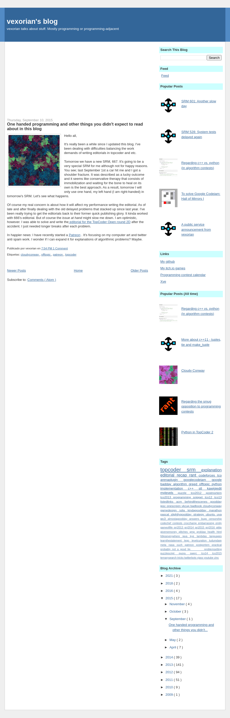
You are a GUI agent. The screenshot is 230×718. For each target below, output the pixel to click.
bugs (205, 518)
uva (219, 514)
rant (194, 475)
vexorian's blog (32, 21)
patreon (58, 254)
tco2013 (166, 497)
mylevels (169, 493)
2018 (170, 583)
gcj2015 (200, 527)
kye (193, 536)
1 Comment (60, 248)
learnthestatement (172, 540)
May (173, 640)
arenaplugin (171, 480)
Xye (163, 281)
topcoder (70, 254)
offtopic (46, 254)
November (177, 604)
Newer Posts (16, 270)
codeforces (208, 475)
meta (164, 545)
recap (183, 475)
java (186, 536)
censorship (215, 518)
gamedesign (170, 510)
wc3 (164, 518)
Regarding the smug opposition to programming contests (201, 406)
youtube (209, 557)
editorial (168, 475)
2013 (170, 665)
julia (183, 510)
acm (180, 501)
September (178, 619)
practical (217, 545)
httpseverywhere (171, 536)
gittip (219, 527)
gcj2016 (210, 527)
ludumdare (215, 540)
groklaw (201, 532)
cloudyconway (30, 254)
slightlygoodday (182, 514)
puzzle (184, 492)
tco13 (218, 497)
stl (203, 488)
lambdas (203, 536)
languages (215, 536)
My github (167, 261)
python (217, 484)
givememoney (169, 532)
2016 (170, 591)
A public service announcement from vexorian (196, 229)
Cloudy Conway (193, 370)
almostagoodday (178, 518)
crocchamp (191, 523)
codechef (166, 523)
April (173, 647)
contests (178, 523)
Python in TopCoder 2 (197, 432)
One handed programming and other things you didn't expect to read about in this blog (75, 126)
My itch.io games (172, 268)
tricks (180, 557)
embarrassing (206, 523)
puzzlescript (169, 553)
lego (188, 540)
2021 (170, 576)
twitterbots (190, 557)
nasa (173, 545)
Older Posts (139, 270)
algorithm (181, 484)
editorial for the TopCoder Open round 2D (99, 222)
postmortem (214, 492)
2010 (170, 687)
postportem (204, 545)
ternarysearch (168, 557)
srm (194, 469)
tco (219, 475)
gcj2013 (179, 527)
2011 (170, 680)
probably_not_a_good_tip (182, 549)
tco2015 (217, 553)
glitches (184, 532)
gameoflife (167, 527)
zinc (216, 557)
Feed (165, 76)
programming (183, 497)
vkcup (186, 505)
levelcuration (200, 540)
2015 (170, 598)
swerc (195, 553)
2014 (170, 657)
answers (195, 518)
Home (78, 270)
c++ (193, 488)
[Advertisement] (77, 77)
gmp (193, 532)
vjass (200, 557)
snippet (199, 497)
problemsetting (213, 549)
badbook (196, 505)
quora (184, 553)
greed (194, 484)
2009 (170, 695)
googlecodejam (197, 480)
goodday (216, 501)
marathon (215, 510)
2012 (170, 672)
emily (218, 523)
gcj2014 (189, 527)
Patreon (75, 235)
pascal (165, 514)
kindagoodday (198, 510)
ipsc (163, 505)
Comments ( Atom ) (41, 280)
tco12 (209, 497)
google (217, 480)
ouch (181, 545)
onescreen (174, 505)
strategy (199, 514)
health (211, 532)
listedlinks (168, 501)
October (175, 611)
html (219, 532)
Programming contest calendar (183, 275)
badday (166, 484)
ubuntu (211, 514)
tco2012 (198, 492)
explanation (211, 470)
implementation (174, 488)
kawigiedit (214, 488)
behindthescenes (197, 501)
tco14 (206, 553)
